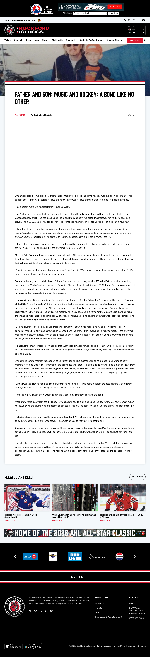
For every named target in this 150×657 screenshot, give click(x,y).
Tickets (7, 40)
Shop (45, 40)
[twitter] (134, 20)
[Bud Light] (75, 556)
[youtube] (143, 20)
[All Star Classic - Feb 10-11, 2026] (74, 533)
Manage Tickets (115, 40)
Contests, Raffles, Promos (91, 40)
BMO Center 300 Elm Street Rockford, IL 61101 (137, 611)
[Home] (26, 30)
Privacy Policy (119, 646)
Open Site (113, 13)
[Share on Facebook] (129, 115)
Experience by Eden (136, 646)
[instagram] (129, 20)
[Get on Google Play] (33, 646)
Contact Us (134, 603)
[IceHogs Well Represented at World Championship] (27, 497)
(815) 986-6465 (136, 618)
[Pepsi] (119, 556)
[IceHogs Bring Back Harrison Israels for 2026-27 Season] (123, 497)
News (36, 40)
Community (71, 40)
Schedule (18, 40)
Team (28, 40)
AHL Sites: (67, 13)
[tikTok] (138, 20)
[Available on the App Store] (13, 646)
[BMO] (30, 556)
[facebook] (124, 20)
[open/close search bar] (144, 40)
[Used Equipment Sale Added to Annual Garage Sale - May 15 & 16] (75, 497)
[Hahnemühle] (97, 556)
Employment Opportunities (108, 617)
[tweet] (133, 115)
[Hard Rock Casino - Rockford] (53, 556)
